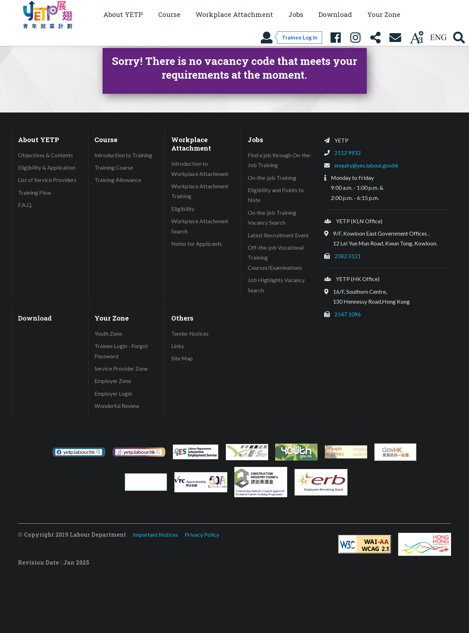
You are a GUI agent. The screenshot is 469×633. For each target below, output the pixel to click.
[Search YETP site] (459, 37)
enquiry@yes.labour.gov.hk (366, 165)
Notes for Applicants (196, 243)
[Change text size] (416, 37)
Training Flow (34, 192)
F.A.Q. (25, 204)
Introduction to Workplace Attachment (199, 168)
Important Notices (155, 534)
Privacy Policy (202, 534)
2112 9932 (347, 152)
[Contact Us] (395, 37)
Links (177, 345)
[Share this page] (375, 37)
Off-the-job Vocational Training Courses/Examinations (276, 257)
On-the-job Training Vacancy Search (272, 217)
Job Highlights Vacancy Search (276, 284)
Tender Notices (190, 333)
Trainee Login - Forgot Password (121, 350)
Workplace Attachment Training (199, 191)
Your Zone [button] (383, 14)
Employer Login (113, 393)
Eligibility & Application (46, 167)
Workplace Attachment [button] (234, 14)
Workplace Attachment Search (199, 226)
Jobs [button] (295, 14)
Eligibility (183, 208)
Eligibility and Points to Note (276, 195)
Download (335, 14)
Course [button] (169, 14)
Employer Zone (112, 380)
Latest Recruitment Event (278, 235)
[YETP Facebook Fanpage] (335, 37)
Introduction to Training (123, 155)
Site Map (182, 358)
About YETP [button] (123, 14)
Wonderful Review (116, 405)
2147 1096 (347, 314)
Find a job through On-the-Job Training (280, 160)
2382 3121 (347, 255)
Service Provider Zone (121, 368)
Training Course (113, 167)
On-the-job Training (272, 177)
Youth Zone (108, 333)
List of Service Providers (47, 179)
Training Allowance (117, 179)
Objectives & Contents (45, 155)
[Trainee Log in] (291, 37)
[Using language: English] (438, 37)
